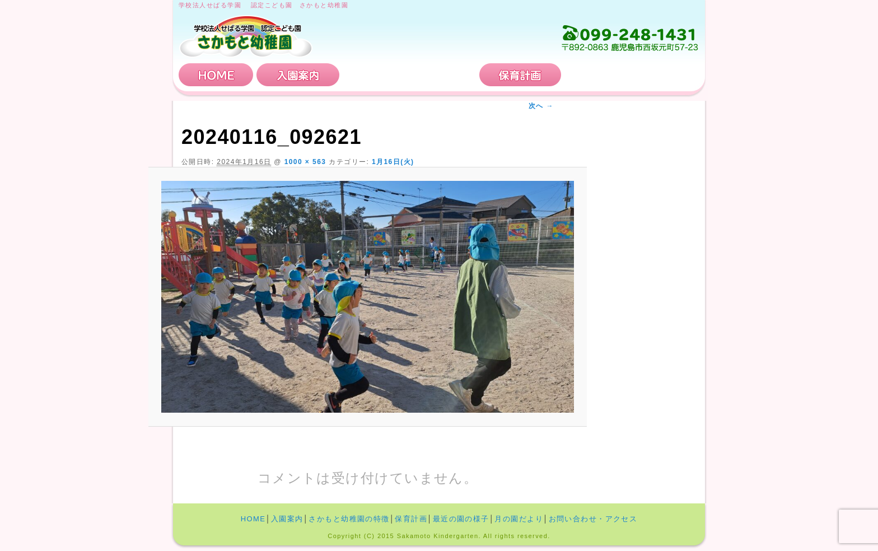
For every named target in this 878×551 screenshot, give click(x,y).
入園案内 (297, 74)
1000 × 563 (305, 162)
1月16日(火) (393, 162)
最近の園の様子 (461, 519)
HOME (216, 74)
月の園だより (518, 519)
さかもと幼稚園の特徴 (409, 74)
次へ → (541, 106)
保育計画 (520, 74)
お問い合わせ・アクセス (631, 74)
